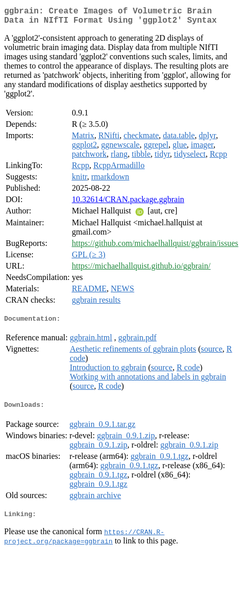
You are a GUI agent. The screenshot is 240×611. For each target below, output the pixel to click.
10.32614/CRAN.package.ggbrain (128, 203)
